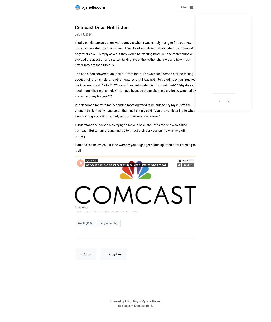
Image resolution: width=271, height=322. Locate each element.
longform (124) (108, 223)
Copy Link (113, 254)
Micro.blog (132, 301)
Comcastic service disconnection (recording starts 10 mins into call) (111, 212)
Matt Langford (143, 305)
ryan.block (79, 212)
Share (85, 254)
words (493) (85, 223)
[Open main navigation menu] (187, 7)
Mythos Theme (151, 301)
